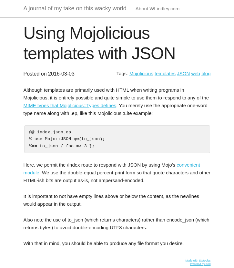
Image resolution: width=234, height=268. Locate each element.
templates (165, 73)
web (195, 73)
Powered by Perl (200, 264)
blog (205, 73)
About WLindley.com (157, 8)
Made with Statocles (197, 260)
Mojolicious (141, 73)
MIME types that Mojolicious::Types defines (70, 105)
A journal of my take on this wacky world (75, 8)
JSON (183, 73)
